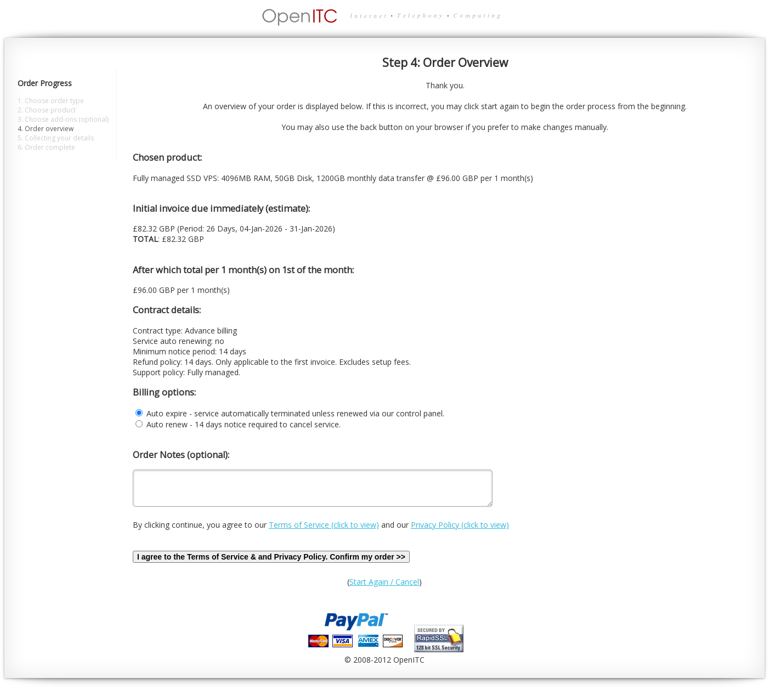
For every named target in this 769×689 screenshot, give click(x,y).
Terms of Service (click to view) (324, 531)
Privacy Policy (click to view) (460, 531)
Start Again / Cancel (384, 588)
